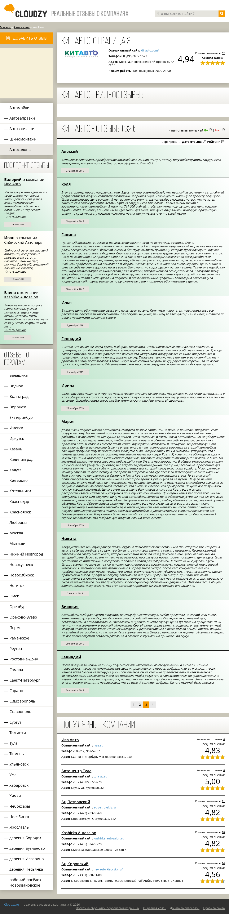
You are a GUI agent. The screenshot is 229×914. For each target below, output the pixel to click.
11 (223, 801)
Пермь (15, 627)
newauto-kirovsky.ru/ (108, 869)
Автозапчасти (21, 128)
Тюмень (16, 753)
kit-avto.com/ (150, 50)
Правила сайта (214, 908)
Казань (15, 448)
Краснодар (19, 501)
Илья (66, 302)
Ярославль (19, 827)
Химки (15, 795)
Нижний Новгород (26, 554)
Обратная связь (154, 908)
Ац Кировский (74, 864)
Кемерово (18, 480)
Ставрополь (20, 711)
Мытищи (17, 543)
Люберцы (18, 522)
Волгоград (18, 396)
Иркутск (16, 438)
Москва (16, 532)
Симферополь (22, 701)
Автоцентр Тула (76, 771)
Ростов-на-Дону (23, 658)
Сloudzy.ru (11, 904)
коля (66, 184)
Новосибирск (21, 575)
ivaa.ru (98, 745)
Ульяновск (18, 764)
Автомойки (19, 107)
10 (223, 832)
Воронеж (17, 406)
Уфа (13, 774)
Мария (68, 421)
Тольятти (17, 732)
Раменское (19, 638)
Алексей (69, 151)
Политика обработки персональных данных (107, 908)
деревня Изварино (26, 858)
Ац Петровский (75, 802)
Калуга (15, 469)
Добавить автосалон (184, 908)
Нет (218, 130)
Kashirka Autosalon (21, 296)
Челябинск (19, 816)
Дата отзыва (192, 142)
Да (206, 130)
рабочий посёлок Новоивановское (25, 882)
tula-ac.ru (100, 776)
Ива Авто (12, 183)
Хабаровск (18, 785)
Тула (13, 743)
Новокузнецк (21, 564)
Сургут (15, 722)
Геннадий (71, 338)
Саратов (16, 690)
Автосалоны (20, 149)
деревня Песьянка (26, 869)
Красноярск (20, 511)
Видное (16, 385)
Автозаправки (22, 118)
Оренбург (18, 606)
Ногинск (17, 585)
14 (223, 863)
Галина (68, 234)
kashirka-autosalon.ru (109, 838)
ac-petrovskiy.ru (105, 807)
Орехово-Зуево (23, 617)
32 (223, 53)
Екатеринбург (21, 417)
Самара (16, 669)
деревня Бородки (25, 837)
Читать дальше (15, 217)
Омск (14, 595)
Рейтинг (213, 142)
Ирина (67, 385)
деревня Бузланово (27, 848)
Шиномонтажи (22, 139)
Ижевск (16, 427)
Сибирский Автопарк (23, 242)
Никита (68, 538)
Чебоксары (19, 806)
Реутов (15, 648)
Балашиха (18, 375)
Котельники (20, 490)
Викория (70, 606)
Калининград (21, 459)
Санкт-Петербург (24, 680)
